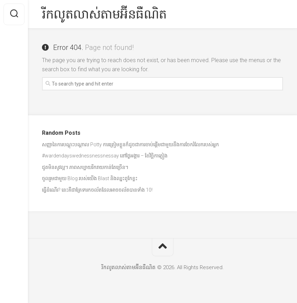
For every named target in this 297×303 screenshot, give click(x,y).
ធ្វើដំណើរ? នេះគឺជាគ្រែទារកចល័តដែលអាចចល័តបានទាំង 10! (97, 190)
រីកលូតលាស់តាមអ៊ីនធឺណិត (104, 14)
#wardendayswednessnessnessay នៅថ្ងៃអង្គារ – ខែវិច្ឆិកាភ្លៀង (105, 155)
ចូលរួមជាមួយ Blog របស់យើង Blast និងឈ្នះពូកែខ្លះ (89, 178)
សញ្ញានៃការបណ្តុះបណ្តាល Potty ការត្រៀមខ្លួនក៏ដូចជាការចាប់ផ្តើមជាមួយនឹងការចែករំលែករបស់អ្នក (130, 144)
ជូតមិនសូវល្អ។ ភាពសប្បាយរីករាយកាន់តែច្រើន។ (85, 167)
